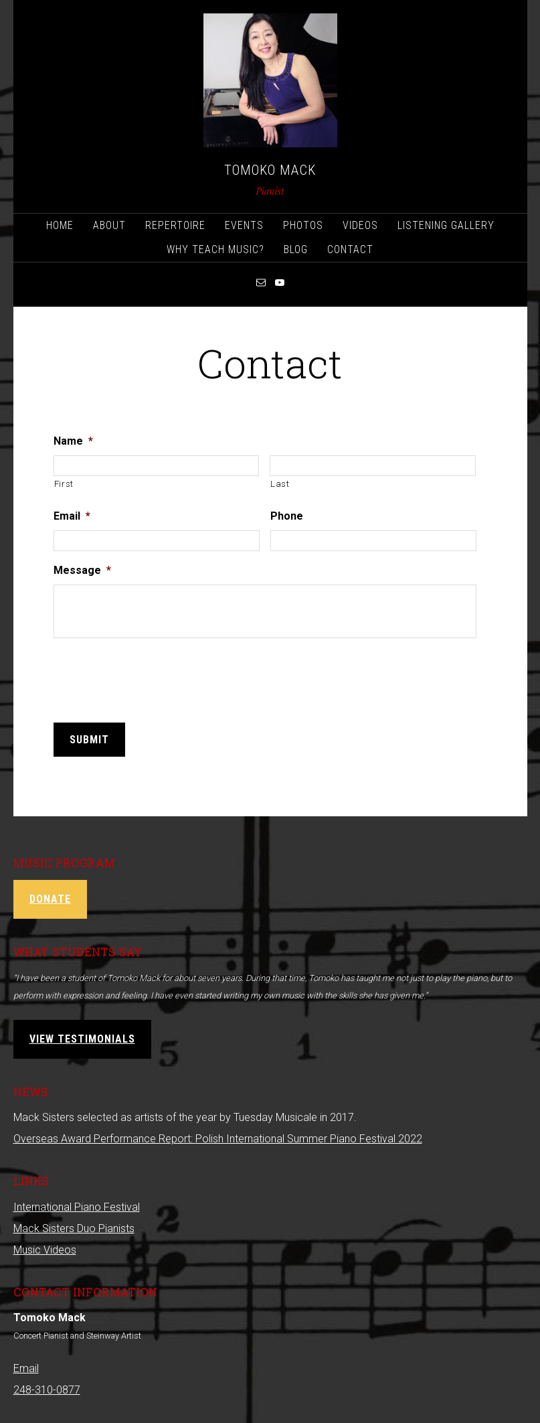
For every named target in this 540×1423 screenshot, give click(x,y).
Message (82, 569)
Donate (50, 896)
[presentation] (155, 674)
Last (280, 483)
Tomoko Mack (270, 170)
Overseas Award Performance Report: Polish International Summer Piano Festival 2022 (217, 1136)
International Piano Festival (76, 1204)
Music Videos (44, 1247)
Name (73, 440)
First (64, 483)
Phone (286, 515)
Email (72, 515)
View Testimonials (82, 1036)
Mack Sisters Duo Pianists (73, 1225)
